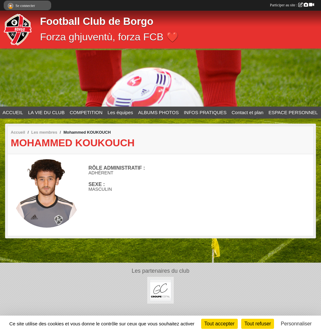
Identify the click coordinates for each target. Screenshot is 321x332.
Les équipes (120, 112)
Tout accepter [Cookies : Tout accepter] (219, 323)
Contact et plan (248, 112)
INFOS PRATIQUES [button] (205, 112)
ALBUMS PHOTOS (158, 112)
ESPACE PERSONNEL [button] (293, 112)
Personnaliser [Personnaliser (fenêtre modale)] (296, 323)
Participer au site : (292, 5)
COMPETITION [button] (86, 112)
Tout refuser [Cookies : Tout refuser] (257, 323)
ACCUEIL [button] (13, 112)
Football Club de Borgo (96, 21)
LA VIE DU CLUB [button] (46, 112)
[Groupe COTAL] (161, 290)
